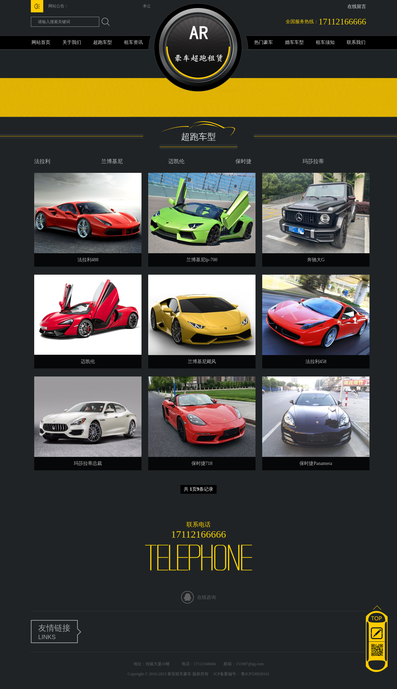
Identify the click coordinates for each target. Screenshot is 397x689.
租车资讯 (133, 42)
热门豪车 (263, 42)
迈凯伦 (176, 161)
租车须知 (325, 42)
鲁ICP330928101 (255, 674)
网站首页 (41, 42)
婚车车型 (294, 42)
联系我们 (356, 42)
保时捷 (243, 161)
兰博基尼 (112, 161)
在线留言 (356, 6)
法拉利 (42, 161)
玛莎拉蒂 (313, 161)
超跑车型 (102, 42)
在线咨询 (206, 597)
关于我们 (71, 42)
